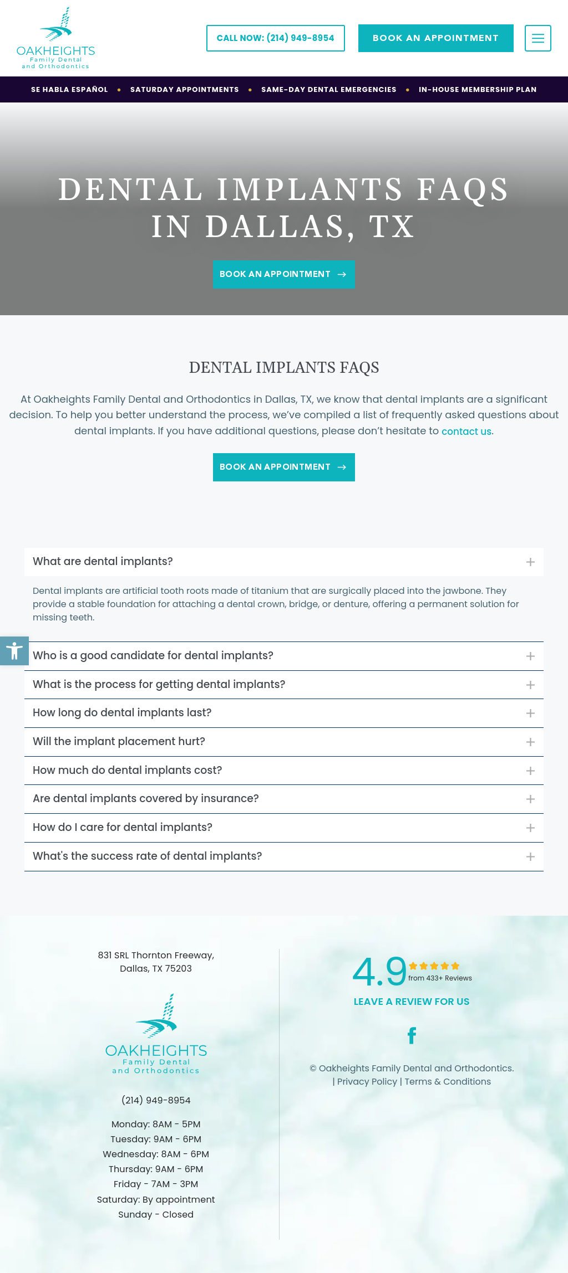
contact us (466, 431)
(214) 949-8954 (156, 1100)
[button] (14, 650)
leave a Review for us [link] (412, 1012)
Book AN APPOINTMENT (436, 38)
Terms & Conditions (446, 1092)
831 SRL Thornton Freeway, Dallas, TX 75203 (156, 972)
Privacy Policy (366, 1092)
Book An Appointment (284, 274)
